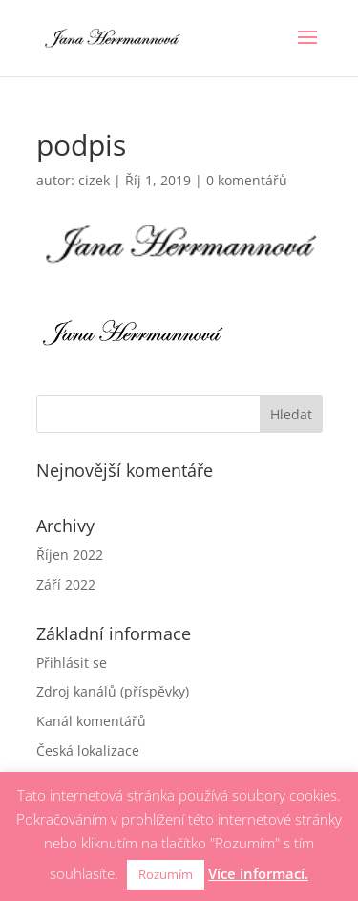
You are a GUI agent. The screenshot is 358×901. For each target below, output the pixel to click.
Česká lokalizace (87, 750)
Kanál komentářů (91, 721)
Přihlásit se (71, 663)
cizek (94, 180)
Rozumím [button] (165, 874)
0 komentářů (246, 180)
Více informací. (258, 873)
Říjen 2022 (69, 555)
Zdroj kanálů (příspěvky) (112, 691)
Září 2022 (65, 584)
